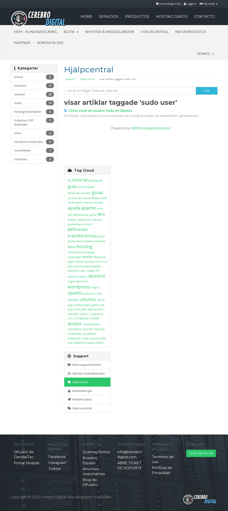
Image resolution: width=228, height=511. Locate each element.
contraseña (75, 252)
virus (79, 241)
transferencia (82, 236)
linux (71, 246)
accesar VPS (75, 198)
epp (82, 271)
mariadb (73, 314)
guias (97, 192)
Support (70, 79)
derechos (82, 281)
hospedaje (74, 257)
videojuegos (82, 305)
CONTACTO (204, 17)
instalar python (94, 343)
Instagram (57, 463)
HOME (86, 17)
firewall (94, 318)
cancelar (97, 202)
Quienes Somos (96, 452)
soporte (89, 262)
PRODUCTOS (137, 17)
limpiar (72, 220)
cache (92, 215)
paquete (96, 266)
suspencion (84, 220)
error (100, 208)
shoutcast (74, 193)
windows (99, 241)
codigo (90, 271)
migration (97, 314)
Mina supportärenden (84, 365)
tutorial (80, 180)
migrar (95, 287)
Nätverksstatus (190, 32)
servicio (97, 220)
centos (87, 256)
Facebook (57, 457)
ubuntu (88, 299)
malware (88, 241)
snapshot (73, 300)
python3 (79, 343)
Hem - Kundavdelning (35, 32)
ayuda (74, 208)
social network (92, 198)
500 (70, 215)
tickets (79, 262)
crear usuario (90, 338)
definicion (78, 229)
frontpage (89, 252)
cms (70, 318)
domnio (72, 276)
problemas (74, 224)
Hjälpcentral (155, 32)
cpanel (74, 293)
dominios (73, 271)
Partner (22, 43)
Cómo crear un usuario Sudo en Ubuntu (98, 110)
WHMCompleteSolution (150, 128)
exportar (87, 329)
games (95, 305)
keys (70, 309)
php (84, 309)
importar (99, 329)
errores (87, 224)
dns (101, 214)
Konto (205, 54)
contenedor (75, 334)
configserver (81, 318)
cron (98, 262)
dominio (96, 276)
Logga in (190, 3)
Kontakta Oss (50, 43)
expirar (82, 276)
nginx (71, 262)
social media (82, 266)
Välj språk (208, 3)
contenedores (91, 324)
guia (72, 186)
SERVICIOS (108, 17)
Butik (71, 32)
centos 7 (84, 314)
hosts (77, 309)
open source (84, 202)
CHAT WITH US (201, 453)
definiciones (80, 215)
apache (88, 208)
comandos (74, 329)
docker (75, 324)
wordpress (79, 287)
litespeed (99, 257)
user (99, 293)
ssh (102, 305)
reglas (71, 281)
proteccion (89, 293)
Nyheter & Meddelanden (109, 32)
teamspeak (95, 180)
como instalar (86, 187)
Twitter (54, 469)
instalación (74, 338)
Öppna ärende (80, 408)
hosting (84, 246)
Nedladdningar (80, 391)
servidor (86, 193)
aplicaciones (95, 309)
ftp (69, 180)
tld (97, 271)
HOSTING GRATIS (172, 17)
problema (89, 334)
